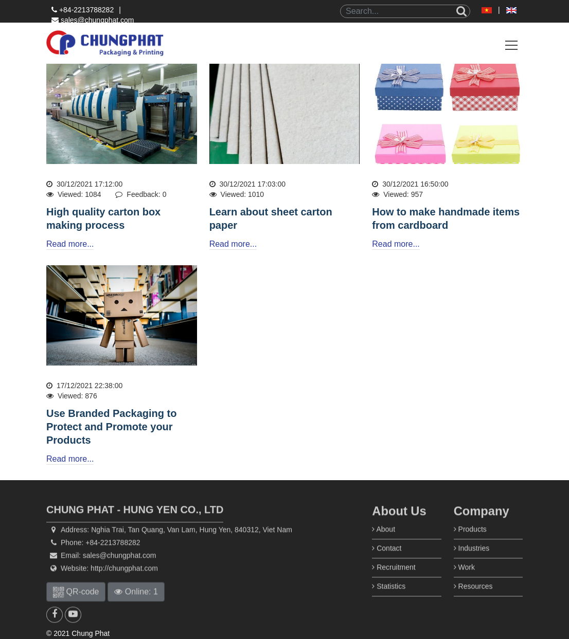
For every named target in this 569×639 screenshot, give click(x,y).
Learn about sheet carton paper (270, 218)
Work (464, 582)
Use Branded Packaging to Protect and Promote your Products (111, 427)
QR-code (76, 607)
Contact (386, 563)
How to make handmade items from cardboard (446, 218)
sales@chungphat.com (92, 20)
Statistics (388, 601)
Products (470, 544)
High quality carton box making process (103, 218)
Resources (473, 601)
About (383, 544)
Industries (472, 563)
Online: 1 (135, 607)
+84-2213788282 (82, 10)
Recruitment (393, 582)
